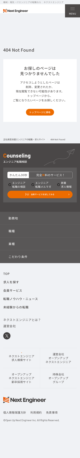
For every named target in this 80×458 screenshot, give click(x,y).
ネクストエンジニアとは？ (22, 331)
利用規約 (36, 424)
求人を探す (11, 294)
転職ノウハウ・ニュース (20, 310)
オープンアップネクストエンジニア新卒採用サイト (21, 390)
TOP (6, 285)
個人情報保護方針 (14, 424)
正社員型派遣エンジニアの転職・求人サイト (24, 147)
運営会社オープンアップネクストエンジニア (58, 370)
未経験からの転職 (16, 319)
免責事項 (51, 424)
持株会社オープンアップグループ (58, 390)
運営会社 (9, 337)
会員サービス (12, 302)
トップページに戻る (40, 117)
